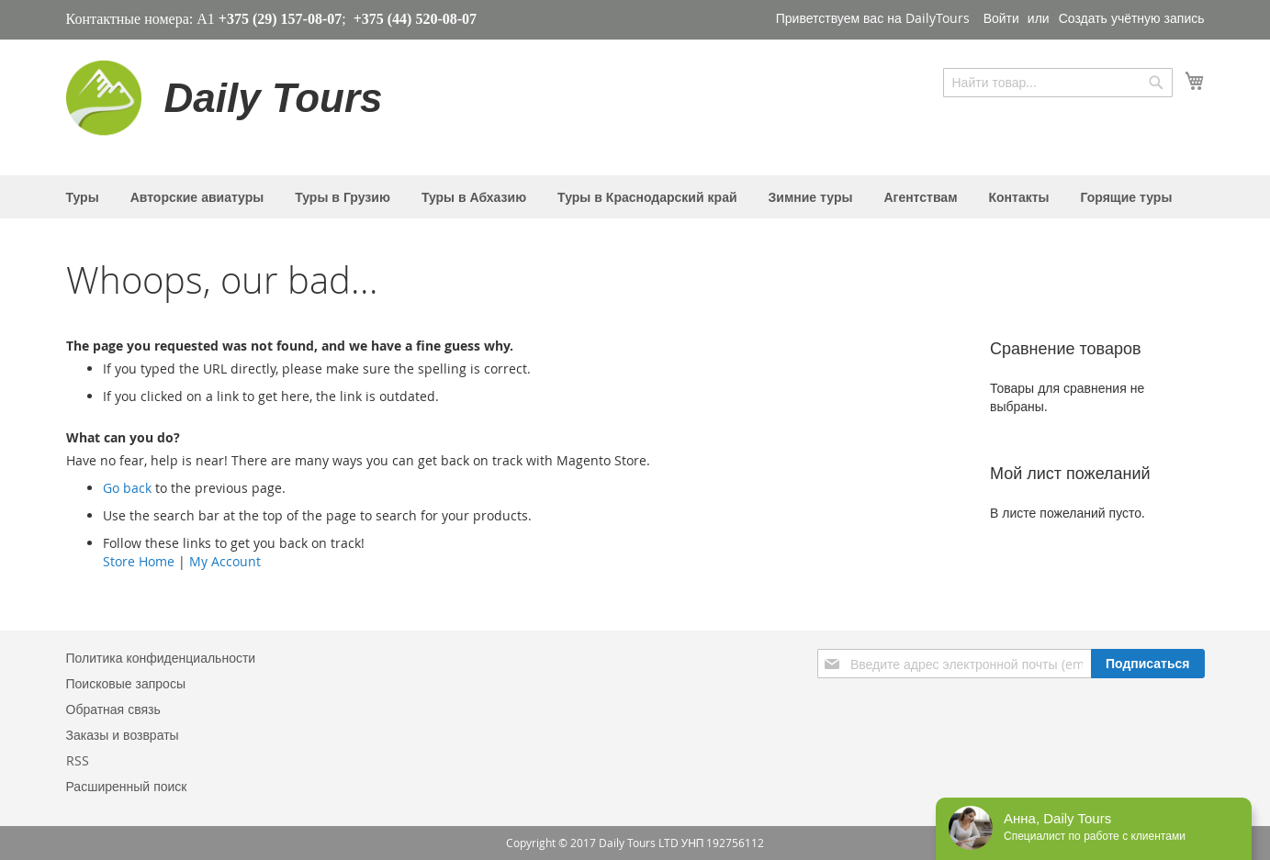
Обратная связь (113, 709)
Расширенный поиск (126, 786)
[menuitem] (82, 197)
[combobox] (1058, 82)
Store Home (138, 561)
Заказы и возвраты (122, 734)
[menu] (635, 196)
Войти (1001, 18)
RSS (77, 760)
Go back (127, 488)
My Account (225, 561)
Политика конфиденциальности (161, 657)
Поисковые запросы (125, 683)
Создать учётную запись (1132, 18)
